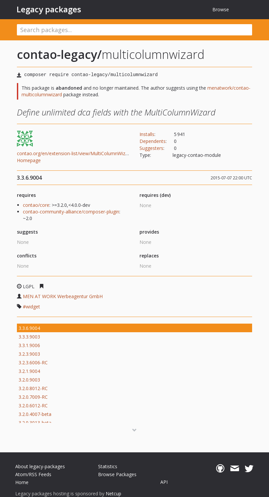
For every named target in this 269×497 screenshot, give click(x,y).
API (164, 482)
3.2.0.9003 (29, 380)
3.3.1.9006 (29, 345)
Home (21, 482)
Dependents (152, 141)
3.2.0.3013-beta (35, 423)
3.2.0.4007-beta (35, 414)
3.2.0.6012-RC (33, 405)
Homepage (29, 160)
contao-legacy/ (59, 54)
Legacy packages (49, 9)
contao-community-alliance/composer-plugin (71, 211)
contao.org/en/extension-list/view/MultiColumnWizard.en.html (83, 153)
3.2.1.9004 (29, 371)
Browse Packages (117, 474)
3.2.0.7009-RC (33, 397)
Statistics (107, 466)
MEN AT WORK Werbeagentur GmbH (63, 296)
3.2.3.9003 (29, 354)
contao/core (36, 205)
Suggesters (151, 148)
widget (33, 306)
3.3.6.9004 (29, 328)
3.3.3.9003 (29, 337)
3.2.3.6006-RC (33, 362)
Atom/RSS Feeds (33, 474)
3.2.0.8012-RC (33, 388)
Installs (146, 134)
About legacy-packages (40, 466)
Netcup (113, 493)
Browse (220, 9)
